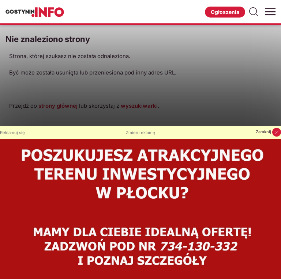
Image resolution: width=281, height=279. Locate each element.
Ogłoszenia (225, 12)
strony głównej (58, 105)
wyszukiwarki (139, 105)
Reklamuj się (12, 132)
